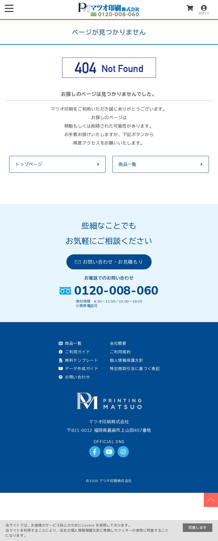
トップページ (28, 164)
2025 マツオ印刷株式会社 (110, 481)
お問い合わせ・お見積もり (109, 262)
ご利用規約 (120, 351)
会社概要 (118, 343)
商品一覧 (128, 164)
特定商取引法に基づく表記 (135, 368)
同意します (197, 527)
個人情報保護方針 (126, 360)
